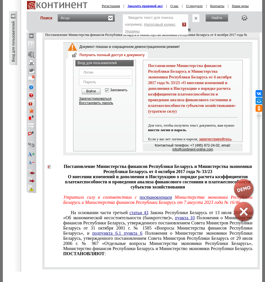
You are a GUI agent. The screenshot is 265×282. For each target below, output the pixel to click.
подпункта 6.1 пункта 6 (117, 233)
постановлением (156, 197)
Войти (91, 91)
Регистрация (111, 6)
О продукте (194, 6)
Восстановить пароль (96, 103)
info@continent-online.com (192, 149)
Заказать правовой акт (145, 6)
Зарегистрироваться (95, 99)
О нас (174, 6)
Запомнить (118, 90)
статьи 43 (139, 212)
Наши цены (240, 6)
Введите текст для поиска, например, (150, 24)
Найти (217, 18)
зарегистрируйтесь (215, 139)
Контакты (217, 6)
